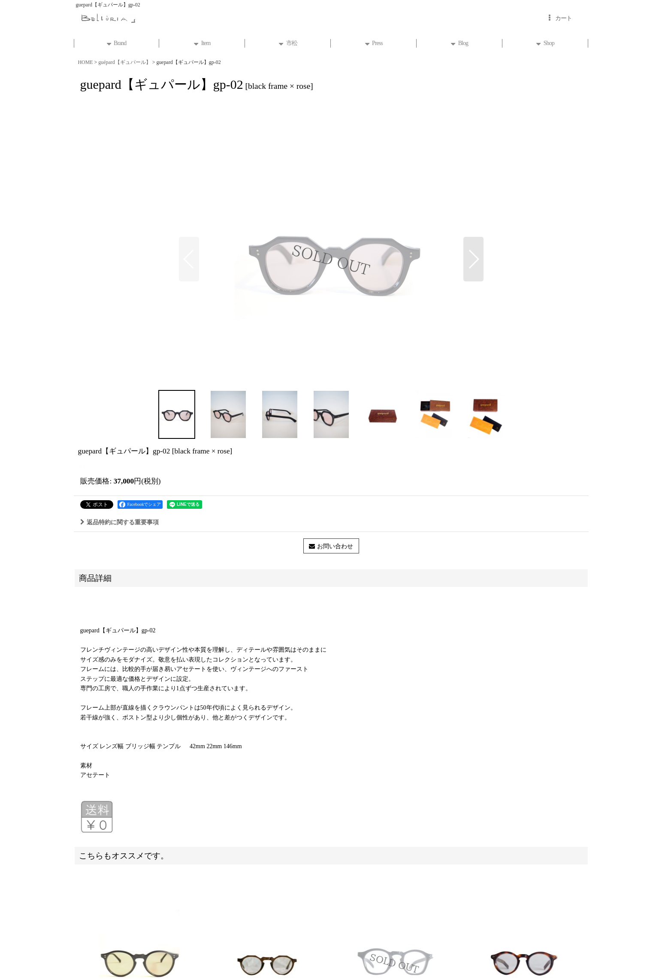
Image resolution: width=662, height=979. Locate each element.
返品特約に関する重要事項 (119, 522)
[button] (189, 259)
